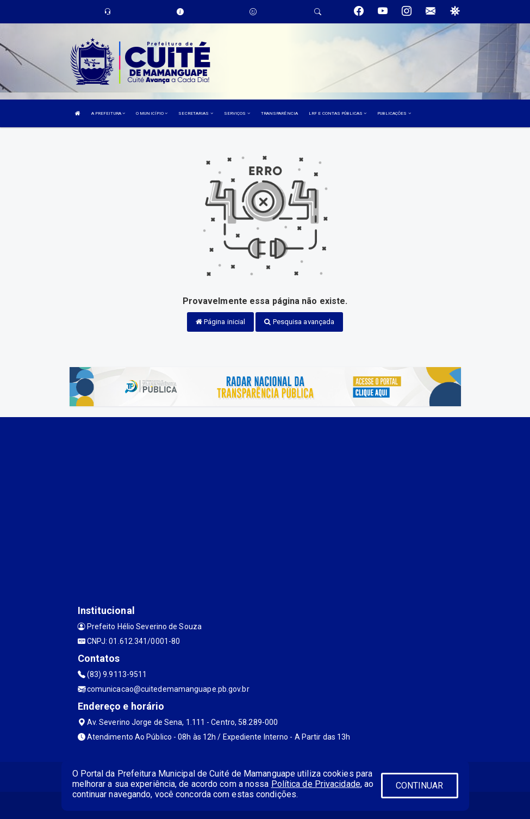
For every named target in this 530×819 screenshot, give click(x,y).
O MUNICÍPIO (151, 113)
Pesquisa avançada (299, 322)
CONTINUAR (420, 785)
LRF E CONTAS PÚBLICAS (337, 113)
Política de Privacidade (315, 784)
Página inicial (221, 322)
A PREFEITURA (108, 113)
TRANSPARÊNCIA (279, 113)
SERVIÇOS (237, 113)
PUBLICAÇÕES (393, 113)
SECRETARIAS (195, 113)
